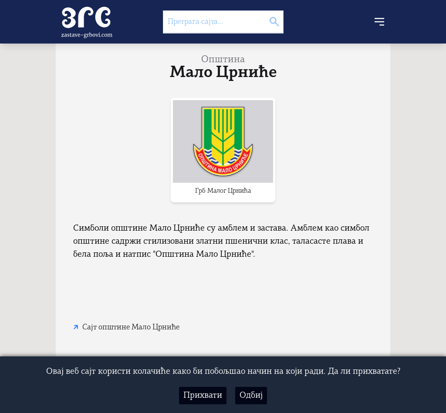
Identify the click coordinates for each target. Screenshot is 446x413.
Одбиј (251, 395)
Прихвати (202, 395)
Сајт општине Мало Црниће (130, 327)
